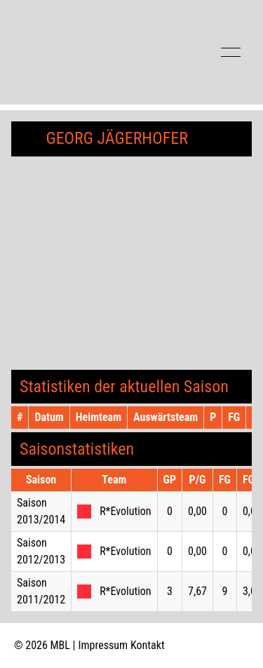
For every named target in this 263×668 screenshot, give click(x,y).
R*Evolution (125, 511)
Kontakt (147, 645)
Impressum (103, 645)
